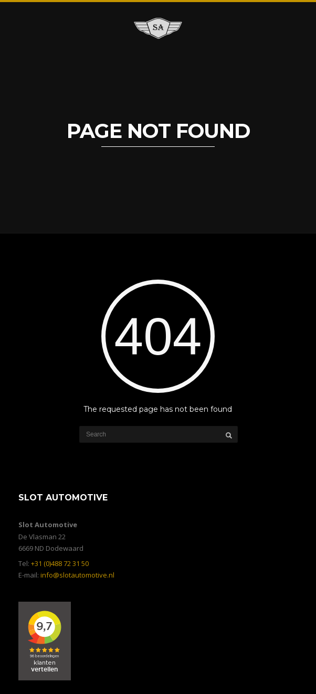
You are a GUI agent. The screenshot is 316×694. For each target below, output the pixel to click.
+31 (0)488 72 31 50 (60, 563)
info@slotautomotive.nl (77, 575)
